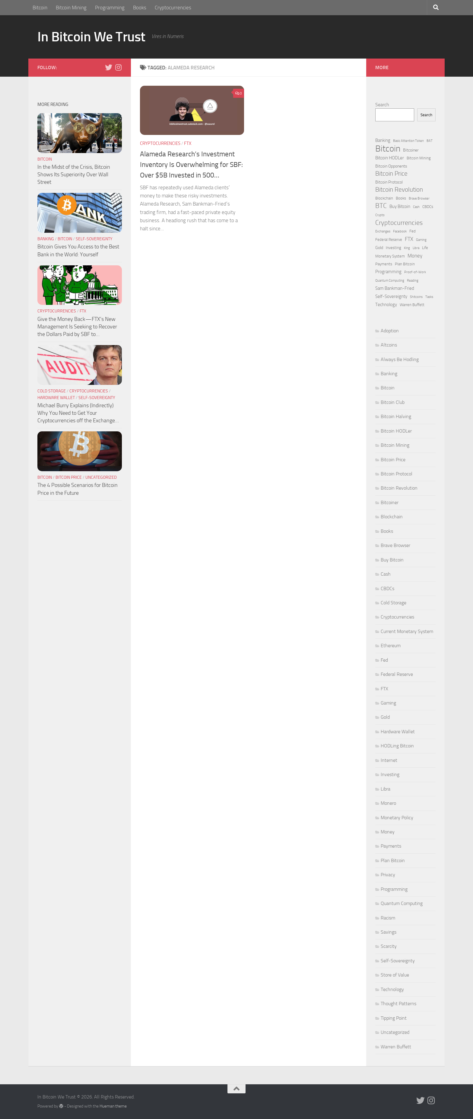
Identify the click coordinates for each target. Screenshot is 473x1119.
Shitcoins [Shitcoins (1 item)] (416, 297)
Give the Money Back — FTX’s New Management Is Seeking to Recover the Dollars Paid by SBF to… (77, 326)
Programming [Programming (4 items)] (388, 271)
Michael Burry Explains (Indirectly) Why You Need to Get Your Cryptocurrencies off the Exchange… (78, 413)
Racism (388, 918)
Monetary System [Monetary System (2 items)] (390, 256)
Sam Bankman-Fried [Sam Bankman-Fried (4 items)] (394, 288)
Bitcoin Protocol (396, 474)
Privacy (388, 875)
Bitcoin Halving (396, 416)
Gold (385, 717)
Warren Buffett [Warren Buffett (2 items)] (412, 304)
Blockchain (392, 517)
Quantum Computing (402, 903)
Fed (384, 660)
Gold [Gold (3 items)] (379, 247)
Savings (388, 932)
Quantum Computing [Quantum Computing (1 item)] (389, 281)
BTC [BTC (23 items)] (381, 206)
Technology (392, 989)
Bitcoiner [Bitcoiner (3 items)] (411, 150)
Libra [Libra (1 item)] (416, 248)
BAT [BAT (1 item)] (430, 141)
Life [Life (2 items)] (425, 247)
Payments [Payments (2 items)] (383, 264)
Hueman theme (113, 1106)
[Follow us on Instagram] (118, 67)
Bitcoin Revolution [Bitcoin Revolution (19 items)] (399, 189)
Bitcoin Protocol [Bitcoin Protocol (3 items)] (389, 182)
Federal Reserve (397, 674)
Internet (389, 760)
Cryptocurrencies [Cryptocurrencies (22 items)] (399, 223)
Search (382, 104)
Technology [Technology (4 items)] (386, 304)
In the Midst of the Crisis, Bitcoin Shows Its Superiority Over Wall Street (73, 174)
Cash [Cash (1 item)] (416, 207)
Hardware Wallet (56, 397)
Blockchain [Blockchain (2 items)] (384, 198)
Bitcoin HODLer (396, 431)
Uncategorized (101, 477)
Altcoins (389, 345)
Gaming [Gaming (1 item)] (421, 240)
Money (388, 832)
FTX (187, 143)
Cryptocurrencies (173, 8)
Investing (390, 774)
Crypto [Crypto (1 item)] (380, 215)
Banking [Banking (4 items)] (382, 140)
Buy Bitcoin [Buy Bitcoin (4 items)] (399, 206)
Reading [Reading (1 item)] (412, 281)
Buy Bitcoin (392, 560)
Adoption (390, 331)
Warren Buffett (396, 1047)
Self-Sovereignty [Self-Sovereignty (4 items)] (391, 296)
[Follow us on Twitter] (108, 67)
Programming (110, 8)
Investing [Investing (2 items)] (393, 247)
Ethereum (391, 645)
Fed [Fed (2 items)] (412, 231)
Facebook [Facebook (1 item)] (400, 231)
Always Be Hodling (400, 359)
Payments (391, 846)
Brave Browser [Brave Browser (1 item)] (419, 198)
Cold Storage (51, 391)
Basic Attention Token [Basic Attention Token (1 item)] (408, 141)
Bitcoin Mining (71, 8)
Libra (385, 789)
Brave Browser (395, 545)
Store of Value (395, 975)
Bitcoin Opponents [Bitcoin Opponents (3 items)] (391, 166)
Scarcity (389, 946)
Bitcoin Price (69, 477)
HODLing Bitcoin (397, 746)
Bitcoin (40, 8)
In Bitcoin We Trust (91, 37)
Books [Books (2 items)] (401, 198)
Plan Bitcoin (393, 860)
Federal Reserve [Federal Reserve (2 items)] (388, 239)
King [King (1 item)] (407, 248)
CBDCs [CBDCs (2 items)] (427, 206)
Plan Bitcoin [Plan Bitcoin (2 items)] (405, 264)
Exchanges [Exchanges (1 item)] (382, 231)
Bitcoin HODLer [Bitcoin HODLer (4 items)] (389, 158)
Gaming (388, 703)
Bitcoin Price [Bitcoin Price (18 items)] (391, 173)
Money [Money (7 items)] (415, 256)
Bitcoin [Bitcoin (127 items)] (387, 148)
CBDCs (387, 588)
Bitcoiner (389, 502)
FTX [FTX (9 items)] (409, 239)
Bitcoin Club (393, 402)
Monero (388, 803)
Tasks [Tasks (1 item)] (429, 297)
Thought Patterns (398, 1003)
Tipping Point (394, 1018)
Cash (386, 574)
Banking (45, 238)
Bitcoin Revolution (399, 488)
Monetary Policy (397, 817)
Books (139, 8)
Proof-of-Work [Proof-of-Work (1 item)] (415, 272)
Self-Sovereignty (94, 238)
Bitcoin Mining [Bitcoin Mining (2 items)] (419, 158)
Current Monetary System (407, 631)
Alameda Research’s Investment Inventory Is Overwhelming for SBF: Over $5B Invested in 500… (191, 164)
